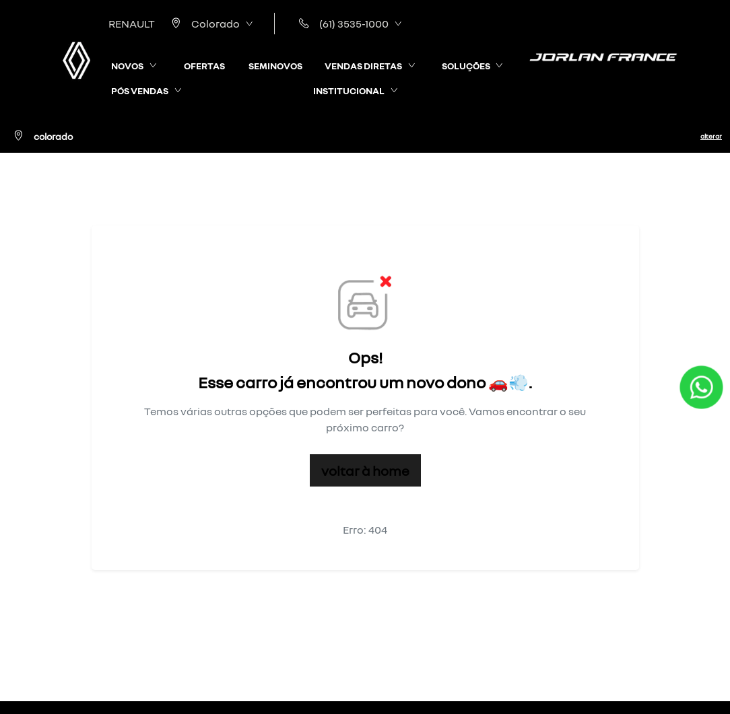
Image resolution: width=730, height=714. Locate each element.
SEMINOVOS (275, 65)
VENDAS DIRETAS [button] (363, 65)
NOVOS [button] (127, 65)
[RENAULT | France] (76, 60)
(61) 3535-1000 (341, 23)
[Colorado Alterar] (365, 136)
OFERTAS (204, 65)
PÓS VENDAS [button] (139, 90)
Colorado (203, 23)
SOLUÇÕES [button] (466, 65)
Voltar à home (365, 470)
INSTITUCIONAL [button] (349, 90)
